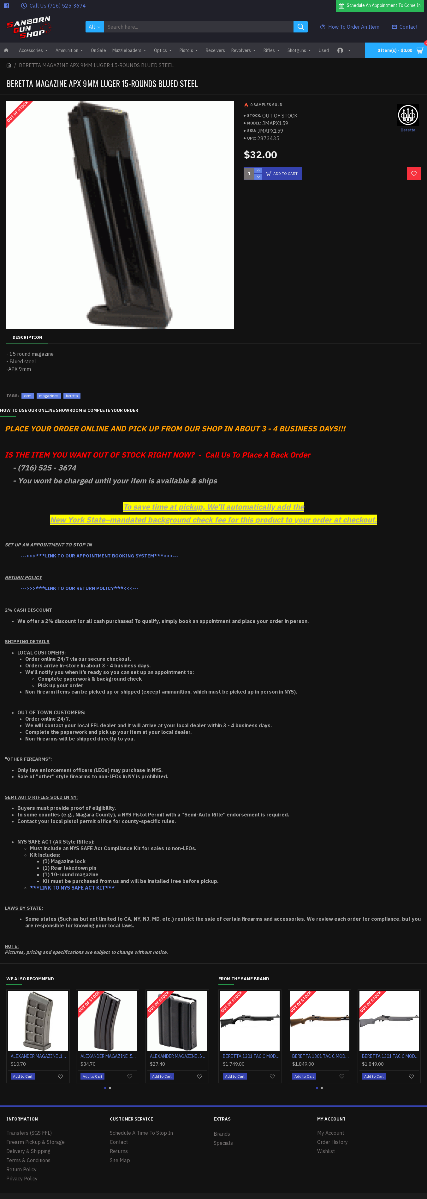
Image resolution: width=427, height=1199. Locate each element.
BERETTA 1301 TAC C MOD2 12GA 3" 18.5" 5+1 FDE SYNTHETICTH (320, 1056)
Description (27, 337)
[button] (105, 1088)
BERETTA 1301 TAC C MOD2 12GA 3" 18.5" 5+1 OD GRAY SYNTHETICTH (390, 1056)
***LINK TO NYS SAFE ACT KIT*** (72, 888)
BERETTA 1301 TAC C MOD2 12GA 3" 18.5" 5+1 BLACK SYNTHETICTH (251, 1056)
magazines (48, 395)
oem (28, 395)
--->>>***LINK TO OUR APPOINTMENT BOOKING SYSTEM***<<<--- (100, 556)
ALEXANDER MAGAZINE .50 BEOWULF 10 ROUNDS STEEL (109, 1056)
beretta (72, 395)
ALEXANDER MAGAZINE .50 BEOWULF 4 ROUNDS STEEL (178, 1056)
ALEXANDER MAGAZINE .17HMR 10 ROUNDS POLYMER (39, 1056)
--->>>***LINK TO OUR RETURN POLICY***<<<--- (80, 588)
